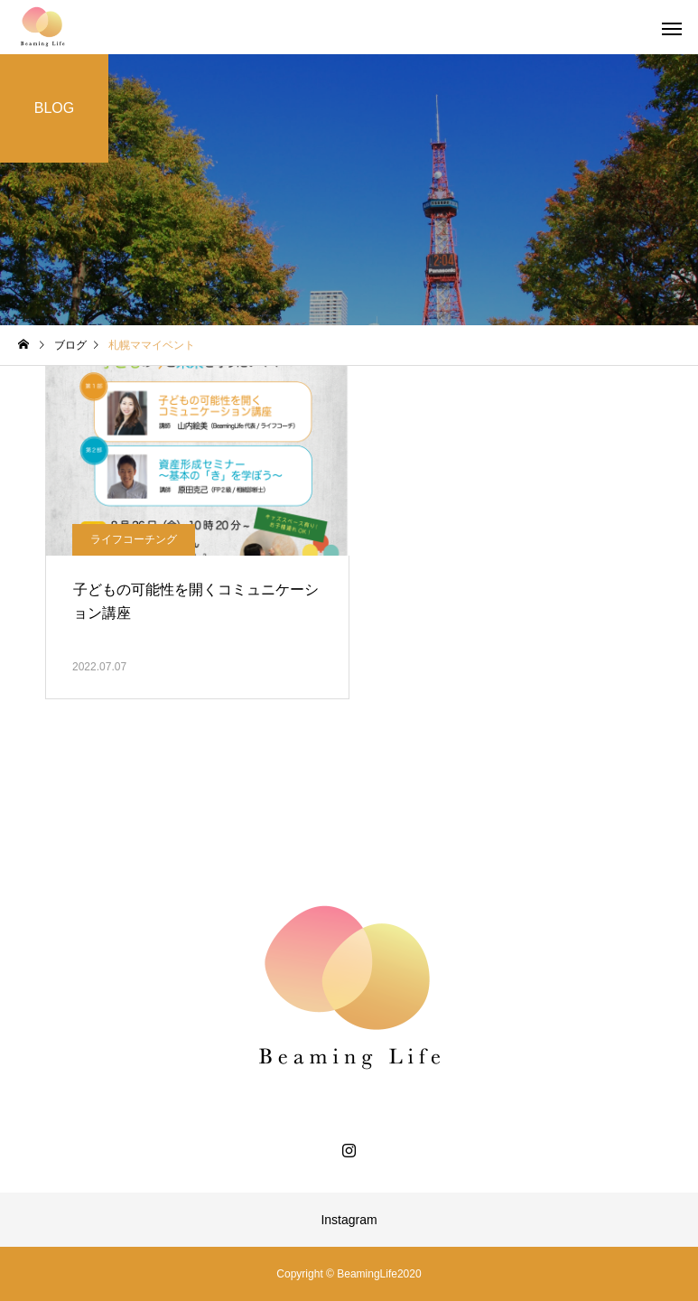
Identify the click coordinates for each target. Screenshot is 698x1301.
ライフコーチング (133, 539)
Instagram (349, 1219)
